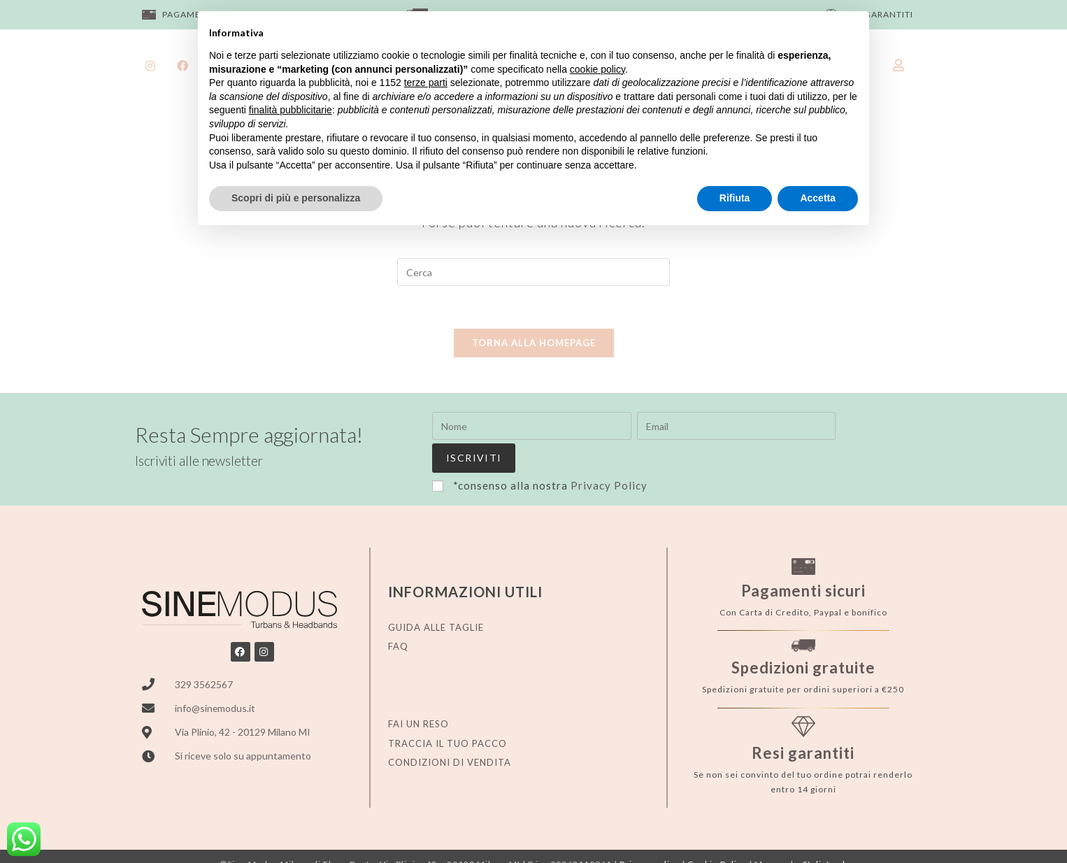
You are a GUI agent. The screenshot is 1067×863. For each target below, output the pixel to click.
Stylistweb (825, 834)
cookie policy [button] (597, 69)
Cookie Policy (717, 834)
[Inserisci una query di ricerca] (533, 272)
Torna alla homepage (534, 342)
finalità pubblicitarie (290, 109)
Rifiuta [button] (734, 198)
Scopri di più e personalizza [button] (295, 198)
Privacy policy (650, 834)
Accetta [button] (818, 198)
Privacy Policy (609, 454)
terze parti (425, 82)
